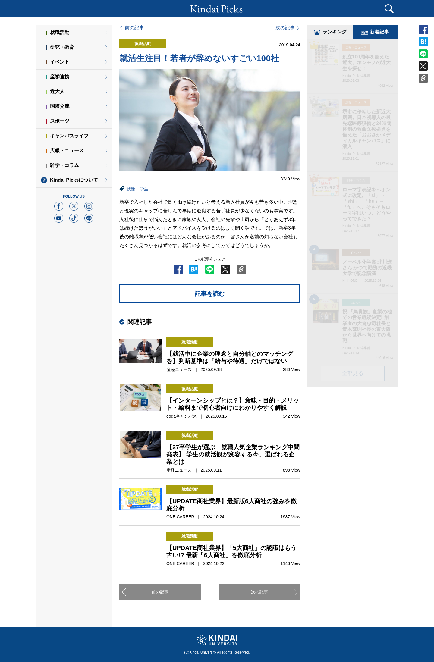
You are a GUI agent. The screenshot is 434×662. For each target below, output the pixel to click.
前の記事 (134, 27)
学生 (144, 189)
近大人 (57, 91)
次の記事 (285, 27)
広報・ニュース (67, 150)
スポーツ (59, 121)
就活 (131, 189)
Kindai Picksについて (74, 180)
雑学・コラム (64, 165)
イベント (59, 61)
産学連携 (59, 76)
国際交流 (59, 106)
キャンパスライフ (69, 135)
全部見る (352, 374)
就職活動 (59, 32)
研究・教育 (62, 47)
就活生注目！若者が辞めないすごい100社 (199, 58)
